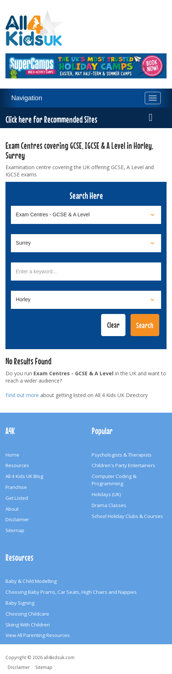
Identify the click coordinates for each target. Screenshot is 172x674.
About (12, 509)
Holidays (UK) (106, 494)
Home (12, 455)
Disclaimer (17, 519)
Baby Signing (20, 603)
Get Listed (16, 498)
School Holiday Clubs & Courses (127, 516)
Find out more (22, 395)
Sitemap (14, 530)
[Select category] (86, 215)
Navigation (26, 98)
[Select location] (86, 243)
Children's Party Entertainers (123, 465)
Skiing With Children (27, 624)
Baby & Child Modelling (31, 581)
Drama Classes (109, 505)
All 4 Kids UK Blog (24, 476)
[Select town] (86, 300)
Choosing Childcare (27, 613)
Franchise (16, 487)
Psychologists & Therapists (122, 455)
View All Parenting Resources (37, 635)
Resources (17, 465)
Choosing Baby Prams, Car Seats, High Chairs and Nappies (71, 592)
